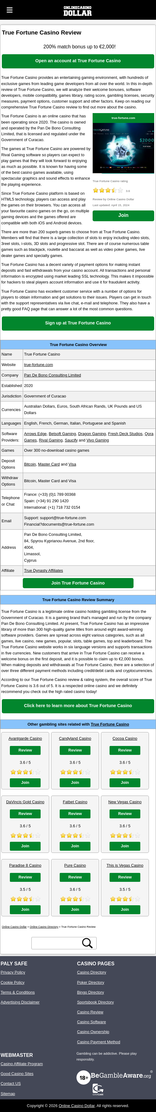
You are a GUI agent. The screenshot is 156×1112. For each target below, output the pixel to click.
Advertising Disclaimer (20, 1002)
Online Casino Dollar (77, 1105)
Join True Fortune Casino (78, 582)
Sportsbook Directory (95, 1002)
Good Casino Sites (17, 1073)
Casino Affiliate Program (22, 1063)
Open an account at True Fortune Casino (78, 60)
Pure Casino (75, 865)
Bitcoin (30, 464)
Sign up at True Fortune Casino (78, 322)
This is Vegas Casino (124, 865)
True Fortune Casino (110, 724)
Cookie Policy (13, 982)
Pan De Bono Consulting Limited (52, 375)
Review (25, 750)
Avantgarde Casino (25, 738)
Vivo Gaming (97, 440)
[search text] (57, 943)
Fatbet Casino (75, 802)
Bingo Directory (90, 992)
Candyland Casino (75, 738)
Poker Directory (90, 982)
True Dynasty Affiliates (43, 570)
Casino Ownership (93, 1031)
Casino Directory (91, 972)
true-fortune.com (123, 118)
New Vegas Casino (125, 802)
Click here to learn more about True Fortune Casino (78, 705)
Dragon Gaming (92, 433)
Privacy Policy (13, 972)
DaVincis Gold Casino (25, 802)
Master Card (49, 464)
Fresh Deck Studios (125, 433)
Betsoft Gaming (62, 433)
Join (123, 215)
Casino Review (90, 1012)
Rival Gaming (51, 440)
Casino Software (91, 1022)
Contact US (11, 1083)
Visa (72, 464)
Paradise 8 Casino (25, 865)
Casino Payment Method (98, 1042)
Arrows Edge (35, 433)
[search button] (87, 943)
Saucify (71, 440)
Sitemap (8, 1093)
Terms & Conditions (18, 992)
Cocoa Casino (125, 738)
